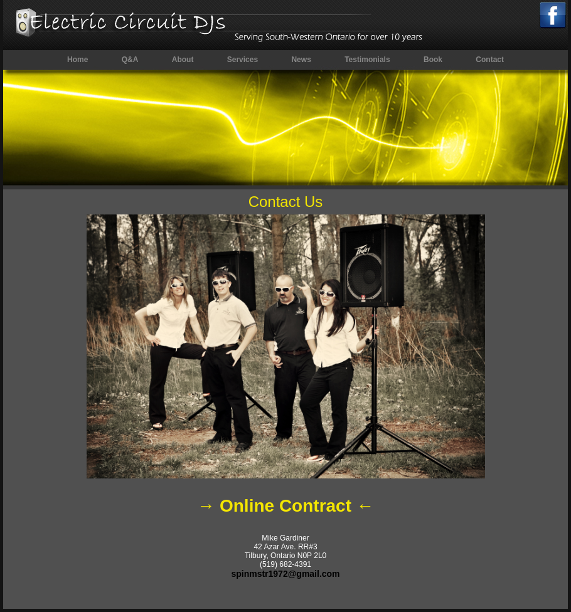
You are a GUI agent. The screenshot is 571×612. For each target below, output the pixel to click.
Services (242, 59)
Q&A (130, 59)
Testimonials (367, 59)
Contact (490, 59)
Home (77, 59)
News (301, 59)
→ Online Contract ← (285, 505)
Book (433, 59)
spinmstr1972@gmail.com (285, 574)
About (183, 59)
